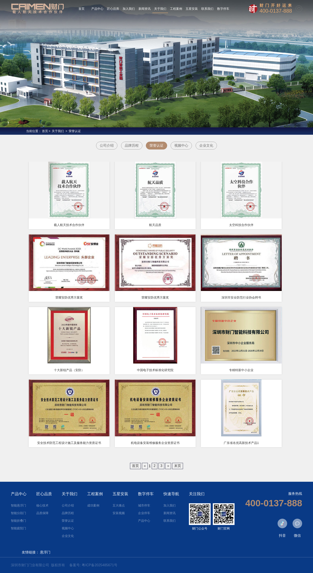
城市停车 (144, 505)
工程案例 (95, 494)
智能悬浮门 (18, 505)
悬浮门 (45, 552)
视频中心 (181, 145)
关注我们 (197, 494)
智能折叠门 (18, 520)
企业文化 (206, 145)
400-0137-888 (276, 11)
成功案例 (93, 505)
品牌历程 (132, 145)
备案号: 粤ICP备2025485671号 (93, 565)
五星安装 (120, 494)
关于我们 (58, 131)
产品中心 (19, 494)
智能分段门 (18, 513)
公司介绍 (107, 145)
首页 (45, 131)
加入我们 (169, 505)
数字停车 (146, 494)
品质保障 (42, 513)
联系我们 (169, 520)
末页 (177, 466)
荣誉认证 (75, 131)
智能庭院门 (18, 528)
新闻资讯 (169, 513)
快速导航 (171, 494)
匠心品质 (44, 494)
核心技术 (42, 505)
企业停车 (144, 513)
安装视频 (119, 513)
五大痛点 (119, 505)
